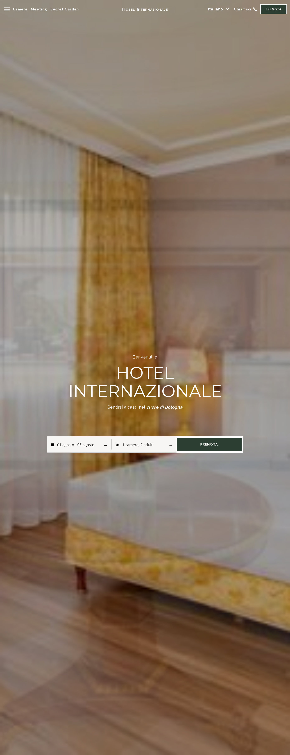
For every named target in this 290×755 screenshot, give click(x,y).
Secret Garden (64, 9)
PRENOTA (273, 9)
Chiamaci (242, 9)
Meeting (39, 9)
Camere (20, 9)
